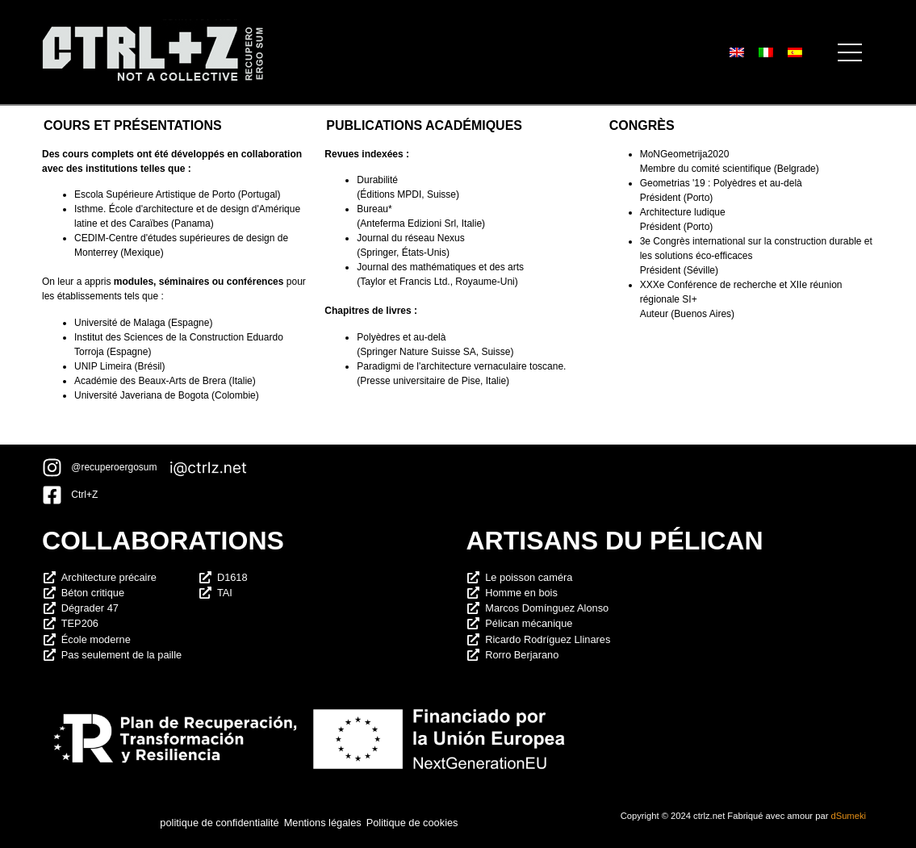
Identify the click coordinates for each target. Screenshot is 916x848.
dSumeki (848, 816)
